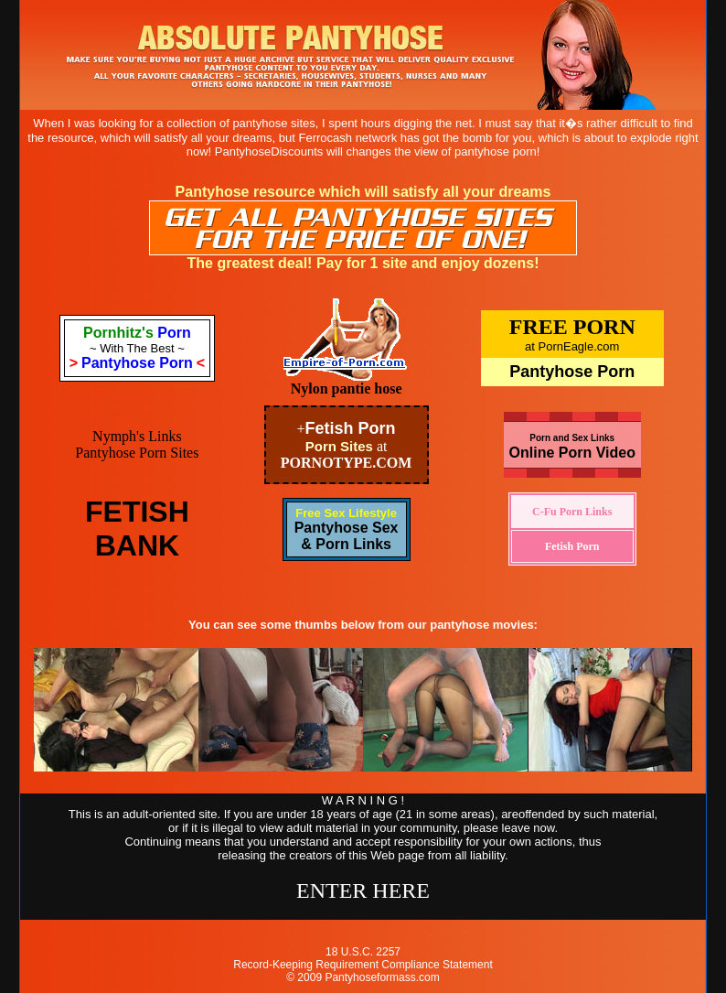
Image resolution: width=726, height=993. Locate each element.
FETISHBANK (137, 528)
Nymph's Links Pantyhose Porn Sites (136, 444)
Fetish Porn (350, 428)
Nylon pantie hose (346, 388)
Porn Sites (339, 446)
